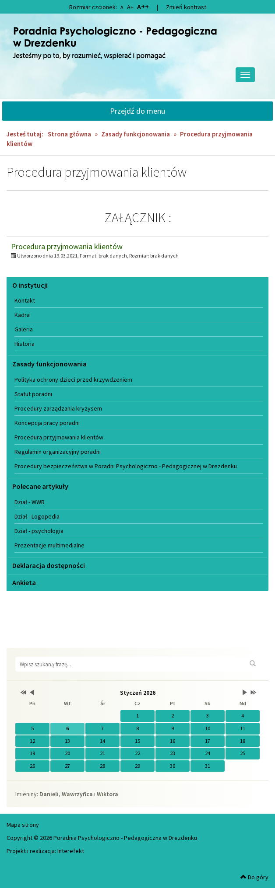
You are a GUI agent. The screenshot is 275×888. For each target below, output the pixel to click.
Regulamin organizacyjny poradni (57, 452)
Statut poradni (33, 394)
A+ (130, 7)
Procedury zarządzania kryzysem (58, 408)
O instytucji (30, 285)
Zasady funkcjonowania (135, 134)
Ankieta (24, 582)
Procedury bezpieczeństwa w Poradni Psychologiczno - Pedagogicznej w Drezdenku (125, 466)
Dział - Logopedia (37, 516)
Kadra (22, 315)
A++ (143, 6)
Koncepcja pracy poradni (47, 423)
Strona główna (69, 134)
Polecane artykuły (40, 486)
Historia (24, 344)
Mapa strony (23, 825)
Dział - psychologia (38, 531)
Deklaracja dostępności (48, 565)
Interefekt (70, 851)
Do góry (254, 877)
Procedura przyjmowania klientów (67, 246)
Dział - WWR (29, 502)
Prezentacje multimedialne (49, 545)
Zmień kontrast (186, 7)
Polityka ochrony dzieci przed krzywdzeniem (73, 379)
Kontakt (24, 300)
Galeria (23, 329)
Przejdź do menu (137, 111)
